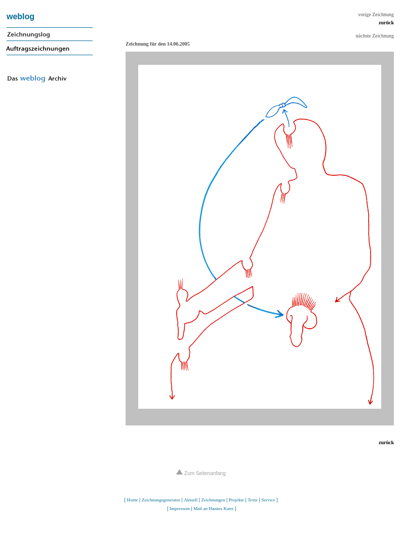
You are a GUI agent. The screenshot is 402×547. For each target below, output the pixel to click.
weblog (20, 16)
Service (268, 499)
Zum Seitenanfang (201, 473)
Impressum (180, 508)
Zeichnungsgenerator (161, 499)
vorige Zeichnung (376, 14)
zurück (386, 22)
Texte (253, 499)
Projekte (236, 499)
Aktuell (190, 499)
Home (132, 499)
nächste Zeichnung (375, 35)
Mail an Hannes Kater (213, 508)
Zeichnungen (213, 499)
